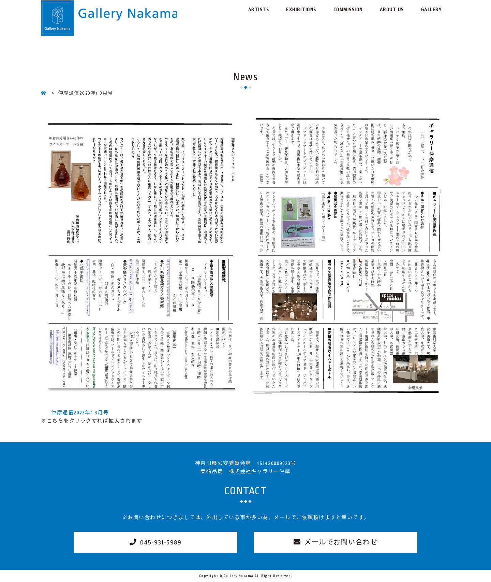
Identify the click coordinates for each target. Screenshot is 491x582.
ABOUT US (392, 9)
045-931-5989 (160, 542)
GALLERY (431, 9)
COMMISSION (348, 9)
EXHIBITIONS (301, 9)
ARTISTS (258, 9)
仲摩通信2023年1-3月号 (80, 412)
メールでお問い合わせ (340, 542)
